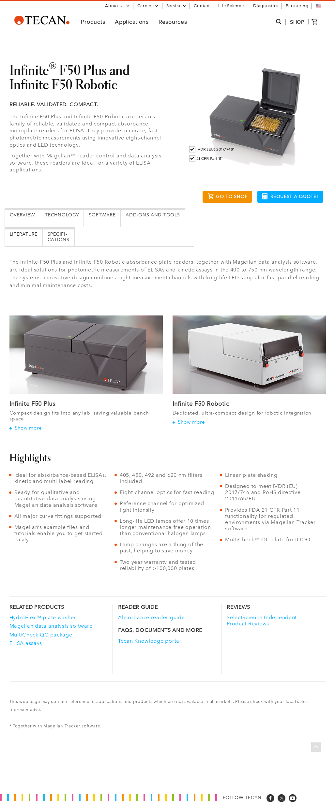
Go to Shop (227, 197)
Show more (25, 428)
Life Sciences (232, 5)
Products (93, 21)
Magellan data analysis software (51, 626)
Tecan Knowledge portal (149, 641)
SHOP (297, 22)
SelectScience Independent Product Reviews (262, 620)
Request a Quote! (290, 196)
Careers (148, 5)
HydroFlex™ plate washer (42, 617)
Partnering (297, 5)
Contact (202, 5)
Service (176, 5)
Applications (132, 21)
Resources (173, 21)
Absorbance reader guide (151, 617)
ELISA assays (25, 643)
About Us (117, 5)
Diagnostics (266, 5)
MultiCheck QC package (40, 635)
